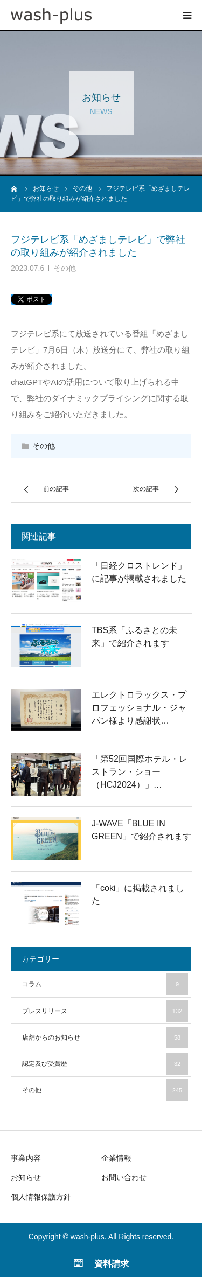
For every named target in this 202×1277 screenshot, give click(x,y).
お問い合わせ (124, 1177)
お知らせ (26, 1177)
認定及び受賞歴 (105, 1064)
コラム (105, 984)
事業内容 (26, 1158)
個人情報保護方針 (41, 1196)
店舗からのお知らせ (105, 1037)
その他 (64, 268)
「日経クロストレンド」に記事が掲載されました (139, 572)
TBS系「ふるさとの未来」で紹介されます (134, 637)
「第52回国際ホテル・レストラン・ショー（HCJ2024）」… (139, 771)
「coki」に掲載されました (138, 894)
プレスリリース (105, 1011)
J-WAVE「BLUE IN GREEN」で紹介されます (141, 830)
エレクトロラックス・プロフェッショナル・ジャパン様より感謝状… (139, 707)
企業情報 (116, 1158)
